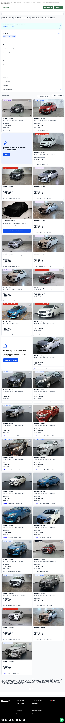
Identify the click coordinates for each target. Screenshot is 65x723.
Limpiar (58, 33)
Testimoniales (35, 703)
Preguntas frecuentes (37, 700)
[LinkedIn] (17, 720)
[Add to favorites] (30, 101)
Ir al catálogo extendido (16, 230)
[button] (4, 17)
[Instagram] (6, 720)
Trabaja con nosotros (37, 710)
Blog (33, 707)
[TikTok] (20, 720)
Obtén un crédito (20, 703)
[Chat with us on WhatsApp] (62, 720)
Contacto (34, 713)
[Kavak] (3, 4)
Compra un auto (20, 700)
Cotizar (7, 154)
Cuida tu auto (19, 710)
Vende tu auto (19, 707)
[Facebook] (2, 720)
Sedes (17, 713)
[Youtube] (10, 720)
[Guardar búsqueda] (43, 96)
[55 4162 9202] (56, 4)
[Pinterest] (24, 720)
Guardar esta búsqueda (11, 360)
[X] (13, 720)
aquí (44, 1)
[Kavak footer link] (5, 707)
